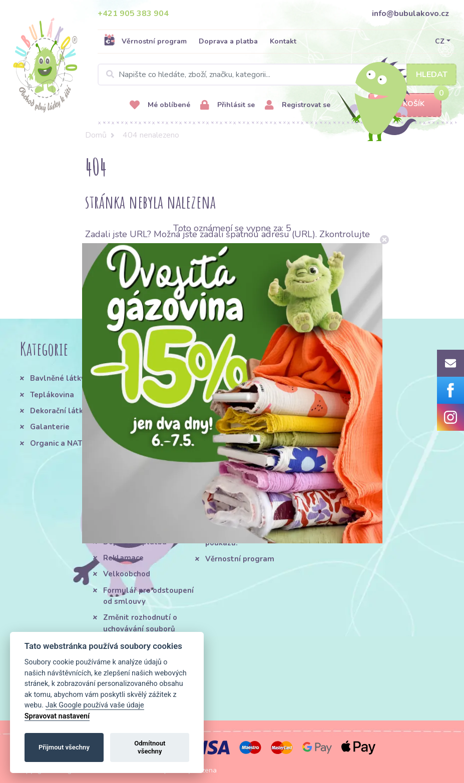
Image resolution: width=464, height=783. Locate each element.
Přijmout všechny (64, 747)
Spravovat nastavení (57, 716)
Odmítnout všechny (149, 747)
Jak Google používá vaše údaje (95, 705)
